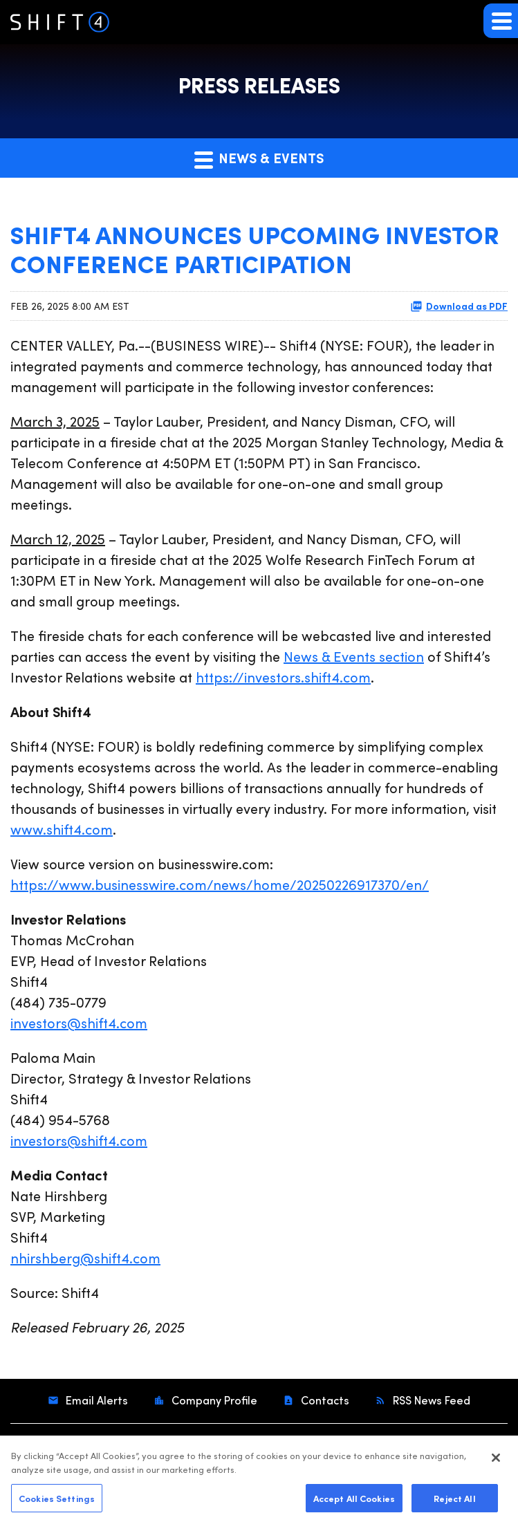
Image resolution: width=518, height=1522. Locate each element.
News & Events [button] (259, 158)
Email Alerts (95, 1400)
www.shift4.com (61, 828)
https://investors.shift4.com (283, 676)
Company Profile (213, 1400)
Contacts (323, 1400)
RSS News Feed (430, 1400)
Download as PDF (459, 306)
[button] (500, 20)
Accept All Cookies (354, 1500)
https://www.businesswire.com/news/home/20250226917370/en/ (219, 884)
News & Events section (354, 656)
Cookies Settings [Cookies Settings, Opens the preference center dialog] (57, 1500)
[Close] (496, 1461)
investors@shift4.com (78, 1022)
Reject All (454, 1500)
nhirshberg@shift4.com (85, 1257)
